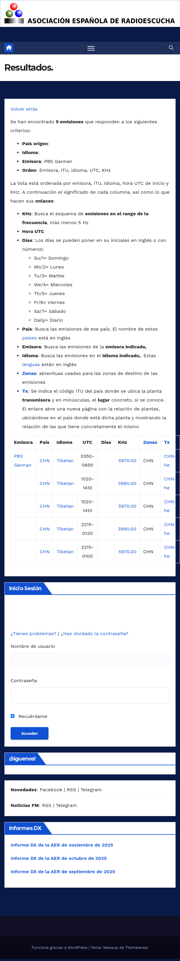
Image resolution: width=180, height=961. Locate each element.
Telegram (91, 789)
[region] (90, 13)
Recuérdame (29, 716)
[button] (171, 48)
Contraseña (24, 680)
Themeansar (136, 947)
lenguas (31, 364)
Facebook (51, 789)
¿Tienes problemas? (34, 633)
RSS (71, 789)
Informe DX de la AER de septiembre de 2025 (63, 871)
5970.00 (128, 460)
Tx (25, 391)
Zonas (29, 373)
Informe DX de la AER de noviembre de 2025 (62, 845)
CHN (45, 460)
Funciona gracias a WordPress (60, 947)
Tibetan (65, 460)
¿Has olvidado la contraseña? (94, 633)
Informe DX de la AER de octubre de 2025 (59, 858)
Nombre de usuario (33, 646)
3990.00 (127, 483)
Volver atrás (24, 109)
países (29, 338)
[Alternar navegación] (91, 48)
